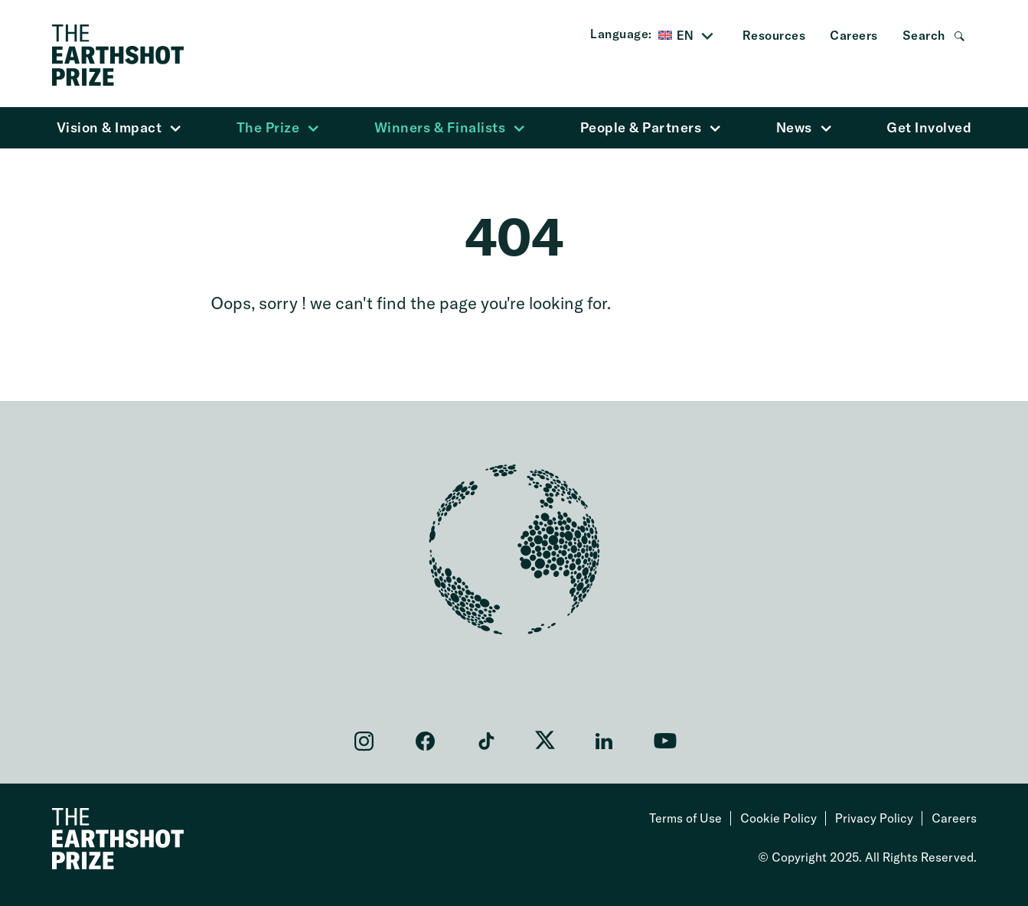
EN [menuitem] (685, 35)
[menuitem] (688, 35)
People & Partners (651, 127)
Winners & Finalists (450, 127)
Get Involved (928, 127)
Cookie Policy (778, 818)
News (804, 127)
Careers (854, 35)
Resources (774, 35)
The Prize (278, 127)
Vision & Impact (119, 127)
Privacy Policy (874, 818)
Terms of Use (685, 818)
